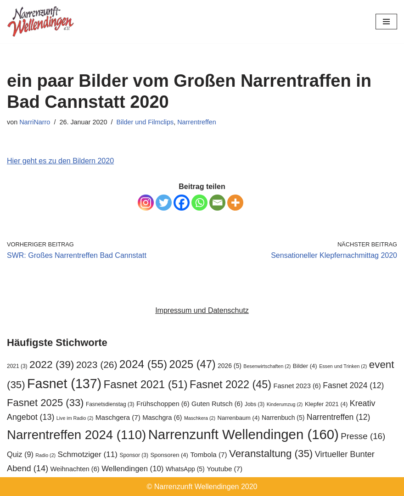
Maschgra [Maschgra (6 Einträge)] (162, 417)
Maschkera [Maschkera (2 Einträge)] (199, 418)
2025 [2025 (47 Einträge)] (192, 364)
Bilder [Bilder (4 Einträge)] (305, 365)
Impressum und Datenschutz (202, 310)
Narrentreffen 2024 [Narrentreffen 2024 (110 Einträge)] (76, 435)
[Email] (217, 203)
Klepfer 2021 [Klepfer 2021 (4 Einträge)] (326, 404)
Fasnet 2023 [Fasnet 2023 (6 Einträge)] (297, 386)
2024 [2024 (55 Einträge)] (143, 364)
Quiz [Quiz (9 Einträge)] (20, 454)
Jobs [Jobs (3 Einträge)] (254, 404)
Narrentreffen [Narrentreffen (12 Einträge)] (338, 417)
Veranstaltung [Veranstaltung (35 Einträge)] (271, 453)
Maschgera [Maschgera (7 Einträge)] (117, 417)
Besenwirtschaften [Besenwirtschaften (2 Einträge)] (267, 366)
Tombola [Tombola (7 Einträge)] (208, 454)
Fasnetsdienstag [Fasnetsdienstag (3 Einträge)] (110, 404)
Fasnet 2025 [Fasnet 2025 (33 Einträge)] (45, 402)
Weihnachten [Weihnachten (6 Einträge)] (75, 469)
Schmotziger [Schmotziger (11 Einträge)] (88, 454)
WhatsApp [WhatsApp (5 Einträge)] (185, 469)
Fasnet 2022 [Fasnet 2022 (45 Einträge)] (230, 384)
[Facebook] (182, 203)
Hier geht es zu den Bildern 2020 (60, 161)
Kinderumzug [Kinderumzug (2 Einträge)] (285, 404)
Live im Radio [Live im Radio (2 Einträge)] (75, 418)
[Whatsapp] (199, 203)
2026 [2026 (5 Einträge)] (229, 365)
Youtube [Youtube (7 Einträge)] (224, 469)
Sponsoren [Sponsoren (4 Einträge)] (169, 454)
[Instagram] (146, 203)
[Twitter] (164, 203)
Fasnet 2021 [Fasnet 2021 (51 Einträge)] (146, 384)
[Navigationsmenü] (386, 21)
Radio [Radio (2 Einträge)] (45, 455)
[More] (235, 203)
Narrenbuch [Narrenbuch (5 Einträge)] (283, 417)
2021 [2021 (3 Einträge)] (17, 366)
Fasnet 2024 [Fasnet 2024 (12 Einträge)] (353, 385)
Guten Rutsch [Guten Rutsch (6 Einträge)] (217, 403)
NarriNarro (34, 122)
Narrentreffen (196, 122)
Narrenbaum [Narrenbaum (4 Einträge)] (238, 417)
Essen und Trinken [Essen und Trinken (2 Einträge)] (343, 366)
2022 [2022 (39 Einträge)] (51, 364)
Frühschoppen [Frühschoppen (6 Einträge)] (163, 403)
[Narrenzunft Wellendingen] (41, 21)
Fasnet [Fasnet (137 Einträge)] (64, 383)
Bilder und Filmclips (145, 122)
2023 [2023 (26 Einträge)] (97, 364)
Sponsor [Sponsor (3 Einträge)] (133, 455)
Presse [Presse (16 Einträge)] (363, 436)
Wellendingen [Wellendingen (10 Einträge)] (132, 468)
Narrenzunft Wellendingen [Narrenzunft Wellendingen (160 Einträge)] (243, 434)
